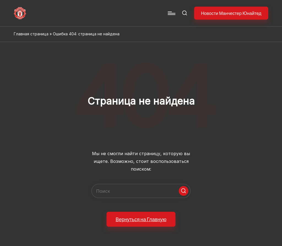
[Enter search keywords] (141, 191)
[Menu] (171, 13)
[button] (231, 13)
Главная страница (31, 33)
